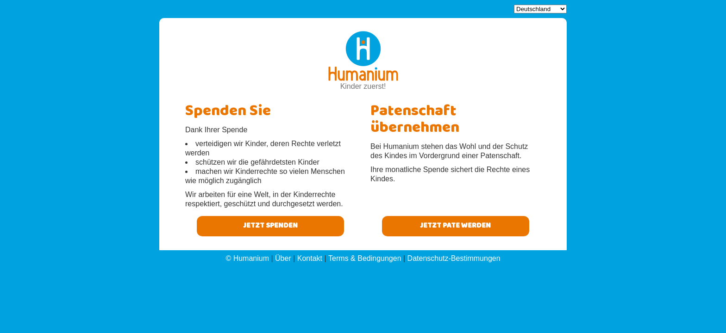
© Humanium (247, 258)
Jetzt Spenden (270, 226)
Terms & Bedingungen (364, 258)
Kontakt (309, 258)
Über (283, 258)
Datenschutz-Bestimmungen (454, 258)
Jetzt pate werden (455, 226)
